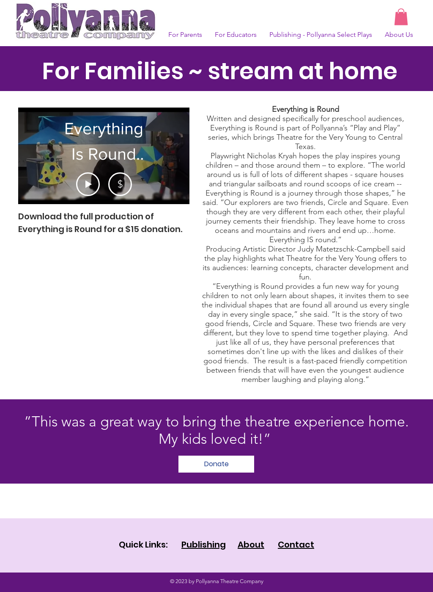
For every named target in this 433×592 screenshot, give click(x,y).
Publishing (203, 545)
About (251, 545)
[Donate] (216, 464)
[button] (401, 16)
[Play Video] (88, 184)
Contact (296, 545)
